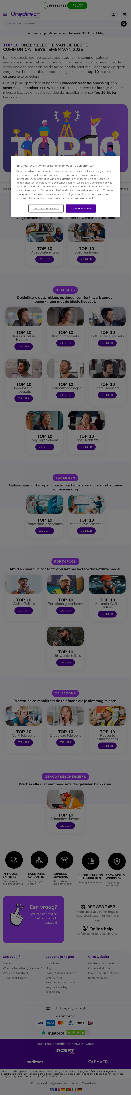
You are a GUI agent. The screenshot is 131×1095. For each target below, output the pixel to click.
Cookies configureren (46, 208)
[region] (65, 186)
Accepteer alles (80, 208)
